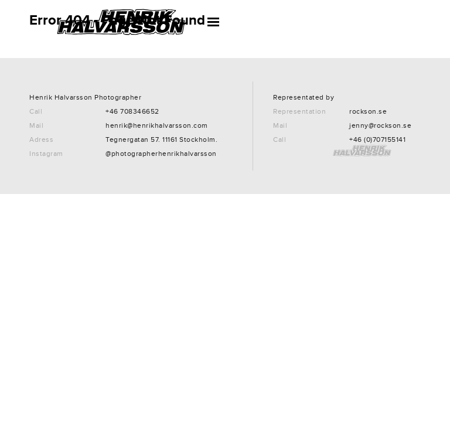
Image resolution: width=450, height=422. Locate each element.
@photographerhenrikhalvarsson (161, 153)
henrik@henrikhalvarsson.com (156, 125)
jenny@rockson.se (380, 125)
